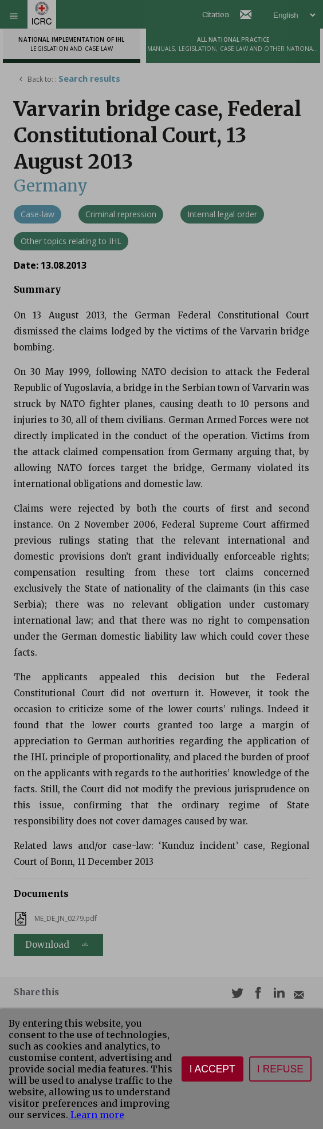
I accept (212, 1069)
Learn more (96, 1114)
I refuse (280, 1069)
